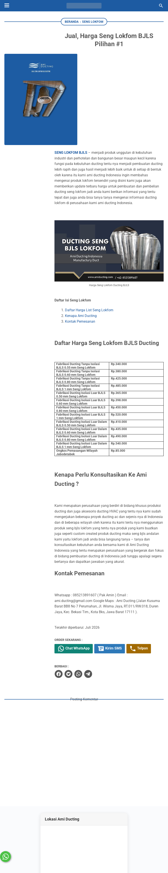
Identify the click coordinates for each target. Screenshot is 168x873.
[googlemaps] (103, 844)
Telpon (150, 594)
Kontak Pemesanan (90, 230)
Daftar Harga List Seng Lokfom (99, 219)
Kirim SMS (120, 594)
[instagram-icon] (64, 844)
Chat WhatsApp (84, 594)
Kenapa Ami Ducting (91, 225)
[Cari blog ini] (161, 5)
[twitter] (78, 619)
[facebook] (68, 619)
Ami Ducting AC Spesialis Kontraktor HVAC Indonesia (93, 862)
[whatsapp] (88, 619)
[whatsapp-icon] (90, 844)
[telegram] (98, 619)
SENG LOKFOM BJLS (81, 61)
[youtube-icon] (77, 844)
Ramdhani (51, 862)
